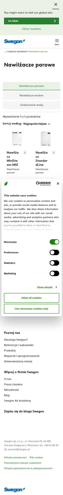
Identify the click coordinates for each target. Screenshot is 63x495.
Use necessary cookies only (31, 308)
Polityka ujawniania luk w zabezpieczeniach (28, 468)
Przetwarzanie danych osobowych (22, 463)
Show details (45, 287)
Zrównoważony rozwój (18, 361)
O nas (7, 379)
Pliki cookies (36, 457)
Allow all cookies (31, 297)
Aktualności (11, 390)
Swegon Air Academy (17, 400)
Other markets (31, 29)
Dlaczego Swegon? (16, 340)
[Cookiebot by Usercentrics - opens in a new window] (38, 183)
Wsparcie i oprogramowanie (21, 356)
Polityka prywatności (15, 457)
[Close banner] (58, 183)
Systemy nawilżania (17, 52)
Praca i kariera (13, 384)
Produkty (10, 350)
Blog (7, 395)
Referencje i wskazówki (18, 345)
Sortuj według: (12, 123)
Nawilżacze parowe (38, 52)
